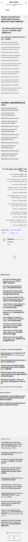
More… (8, 10)
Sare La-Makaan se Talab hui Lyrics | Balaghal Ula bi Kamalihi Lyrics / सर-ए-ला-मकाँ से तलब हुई (13, 319)
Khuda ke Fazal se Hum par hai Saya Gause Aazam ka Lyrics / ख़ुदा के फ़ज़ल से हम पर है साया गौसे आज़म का (14, 374)
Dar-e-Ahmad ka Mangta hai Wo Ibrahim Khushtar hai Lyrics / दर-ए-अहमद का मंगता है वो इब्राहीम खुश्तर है (14, 299)
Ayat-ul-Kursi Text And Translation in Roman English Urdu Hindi (12, 404)
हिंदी (14, 538)
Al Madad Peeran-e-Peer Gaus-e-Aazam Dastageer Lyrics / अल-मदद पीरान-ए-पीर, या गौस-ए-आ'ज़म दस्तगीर (11, 486)
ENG (9, 538)
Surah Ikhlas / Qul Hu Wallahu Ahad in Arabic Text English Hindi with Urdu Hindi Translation (12, 397)
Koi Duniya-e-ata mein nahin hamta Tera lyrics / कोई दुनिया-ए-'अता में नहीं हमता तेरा (12, 461)
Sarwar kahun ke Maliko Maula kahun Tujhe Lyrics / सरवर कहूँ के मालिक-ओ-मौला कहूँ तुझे (12, 332)
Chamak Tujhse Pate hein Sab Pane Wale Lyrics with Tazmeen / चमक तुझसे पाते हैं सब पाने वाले (13, 292)
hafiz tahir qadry (16, 230)
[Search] (26, 3)
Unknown (10, 239)
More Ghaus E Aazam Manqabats (12, 387)
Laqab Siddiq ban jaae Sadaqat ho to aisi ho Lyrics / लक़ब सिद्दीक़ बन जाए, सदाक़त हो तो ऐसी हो (14, 305)
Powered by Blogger (14, 533)
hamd (4, 233)
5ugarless (18, 535)
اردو (18, 538)
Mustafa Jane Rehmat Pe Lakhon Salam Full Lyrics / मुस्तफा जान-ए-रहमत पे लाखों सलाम (12, 19)
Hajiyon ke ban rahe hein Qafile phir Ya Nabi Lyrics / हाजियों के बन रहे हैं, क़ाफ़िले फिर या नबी (14, 338)
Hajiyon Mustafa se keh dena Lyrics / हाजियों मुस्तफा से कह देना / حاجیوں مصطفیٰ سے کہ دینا (12, 495)
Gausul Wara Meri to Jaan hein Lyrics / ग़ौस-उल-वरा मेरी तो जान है (13, 361)
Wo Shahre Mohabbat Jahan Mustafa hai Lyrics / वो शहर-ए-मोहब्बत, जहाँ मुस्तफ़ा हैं (12, 281)
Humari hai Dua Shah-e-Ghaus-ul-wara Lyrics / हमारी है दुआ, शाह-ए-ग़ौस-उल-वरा (13, 381)
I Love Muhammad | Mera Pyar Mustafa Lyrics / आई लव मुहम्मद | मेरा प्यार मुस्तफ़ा (13, 312)
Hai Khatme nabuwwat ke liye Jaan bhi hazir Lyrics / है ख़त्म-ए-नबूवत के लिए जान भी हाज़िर (12, 325)
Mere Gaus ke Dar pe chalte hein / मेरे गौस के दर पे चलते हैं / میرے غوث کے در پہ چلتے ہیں (13, 355)
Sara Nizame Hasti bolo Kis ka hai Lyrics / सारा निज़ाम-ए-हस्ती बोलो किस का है (12, 30)
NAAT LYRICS (14, 2)
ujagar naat (14, 233)
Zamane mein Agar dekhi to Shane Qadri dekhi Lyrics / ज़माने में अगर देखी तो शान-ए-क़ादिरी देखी (13, 367)
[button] (26, 17)
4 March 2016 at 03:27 (19, 239)
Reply (9, 244)
